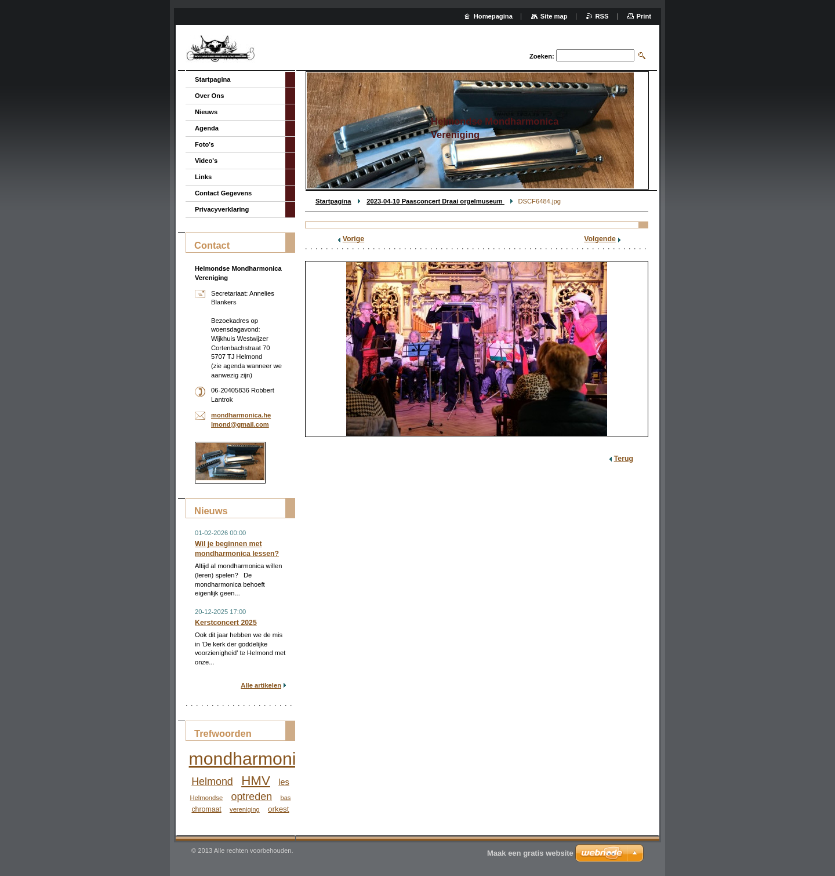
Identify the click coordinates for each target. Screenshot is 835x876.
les (283, 782)
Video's (206, 160)
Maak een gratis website (530, 853)
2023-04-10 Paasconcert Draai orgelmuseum (435, 201)
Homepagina (493, 16)
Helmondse (206, 797)
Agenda (207, 128)
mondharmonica (252, 758)
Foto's (204, 144)
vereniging (245, 809)
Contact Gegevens (223, 193)
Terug (623, 459)
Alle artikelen (261, 685)
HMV (255, 780)
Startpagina (333, 201)
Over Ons (209, 95)
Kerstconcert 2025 (226, 623)
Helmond (212, 781)
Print (644, 16)
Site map (554, 16)
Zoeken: (541, 56)
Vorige (353, 239)
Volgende (600, 239)
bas (285, 797)
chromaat (206, 809)
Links (203, 176)
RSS (602, 16)
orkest (278, 809)
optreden (251, 796)
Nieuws (206, 111)
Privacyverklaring (222, 209)
